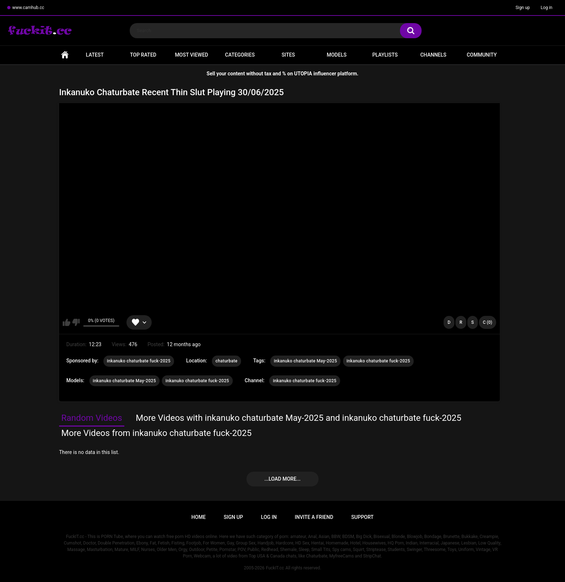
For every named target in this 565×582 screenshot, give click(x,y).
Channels (433, 55)
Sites (288, 55)
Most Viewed (191, 55)
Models (337, 55)
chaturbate (226, 360)
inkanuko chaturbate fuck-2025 (138, 360)
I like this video (66, 322)
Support (362, 517)
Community (482, 55)
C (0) (487, 322)
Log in (546, 7)
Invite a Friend (314, 517)
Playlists (385, 55)
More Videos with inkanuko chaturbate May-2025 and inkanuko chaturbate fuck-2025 (298, 418)
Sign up (523, 7)
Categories (240, 55)
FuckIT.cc (275, 567)
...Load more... (282, 479)
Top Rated (143, 55)
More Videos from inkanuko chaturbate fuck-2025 (156, 433)
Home (65, 55)
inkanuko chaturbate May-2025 (305, 360)
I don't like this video (76, 322)
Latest (95, 55)
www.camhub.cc (28, 7)
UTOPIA (303, 73)
